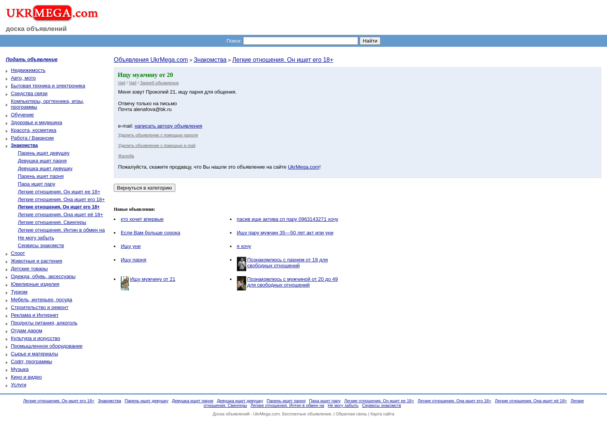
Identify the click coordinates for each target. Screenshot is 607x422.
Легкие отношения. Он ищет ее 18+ (59, 192)
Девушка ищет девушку (45, 168)
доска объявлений (36, 28)
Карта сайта (382, 414)
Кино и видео (26, 377)
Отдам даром (26, 330)
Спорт (18, 253)
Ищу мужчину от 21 (152, 279)
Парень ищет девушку (43, 153)
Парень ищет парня (41, 176)
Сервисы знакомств (41, 245)
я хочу (244, 246)
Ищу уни (131, 246)
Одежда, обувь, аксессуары (43, 276)
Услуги (18, 385)
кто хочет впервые (142, 219)
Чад (121, 82)
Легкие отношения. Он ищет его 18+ (282, 59)
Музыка (20, 369)
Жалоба (126, 156)
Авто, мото (23, 78)
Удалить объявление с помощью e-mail (156, 145)
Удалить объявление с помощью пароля (158, 135)
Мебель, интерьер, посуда (41, 299)
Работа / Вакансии (32, 138)
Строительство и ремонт (40, 307)
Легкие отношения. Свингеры (52, 222)
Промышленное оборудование (46, 346)
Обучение (22, 115)
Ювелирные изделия (35, 284)
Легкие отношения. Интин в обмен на (61, 230)
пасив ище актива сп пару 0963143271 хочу (287, 219)
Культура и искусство (35, 338)
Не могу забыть (36, 238)
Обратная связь (351, 414)
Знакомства (210, 59)
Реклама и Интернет (34, 315)
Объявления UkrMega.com (151, 59)
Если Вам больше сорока (150, 233)
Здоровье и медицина (36, 122)
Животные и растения (36, 261)
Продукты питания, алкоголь (44, 323)
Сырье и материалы (34, 354)
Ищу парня (133, 260)
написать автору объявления (168, 126)
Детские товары (29, 269)
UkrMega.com (303, 167)
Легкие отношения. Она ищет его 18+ (61, 199)
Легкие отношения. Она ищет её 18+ (60, 214)
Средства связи (29, 93)
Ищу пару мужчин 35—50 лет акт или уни (285, 233)
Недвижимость (28, 70)
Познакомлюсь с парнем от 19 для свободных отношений (287, 262)
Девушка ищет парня (42, 161)
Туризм (19, 292)
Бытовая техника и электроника (48, 86)
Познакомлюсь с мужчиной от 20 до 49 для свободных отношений (292, 282)
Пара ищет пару (36, 184)
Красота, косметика (34, 130)
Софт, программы (31, 361)
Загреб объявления (159, 82)
